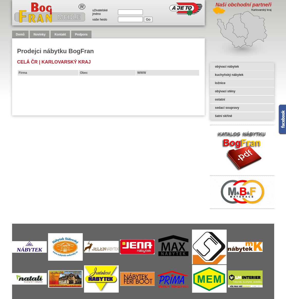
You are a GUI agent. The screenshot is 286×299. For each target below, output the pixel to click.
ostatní (220, 99)
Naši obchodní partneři (244, 4)
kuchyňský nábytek (229, 75)
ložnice (220, 83)
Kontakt (60, 34)
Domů (20, 34)
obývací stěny (225, 91)
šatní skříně (223, 116)
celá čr (27, 62)
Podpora (81, 34)
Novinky (40, 34)
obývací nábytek (227, 66)
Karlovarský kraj (66, 62)
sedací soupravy (227, 108)
